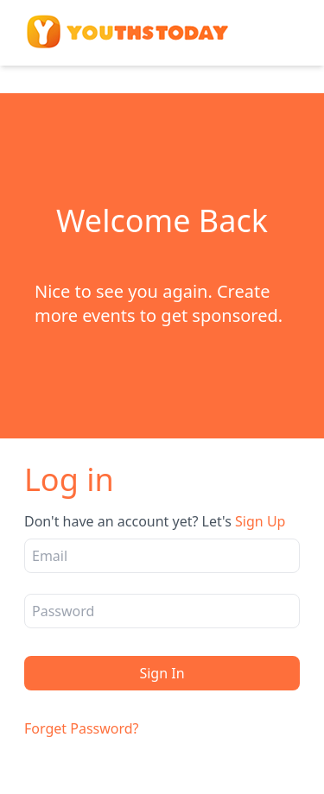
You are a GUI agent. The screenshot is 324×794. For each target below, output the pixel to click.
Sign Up (260, 521)
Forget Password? (81, 728)
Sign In (161, 673)
